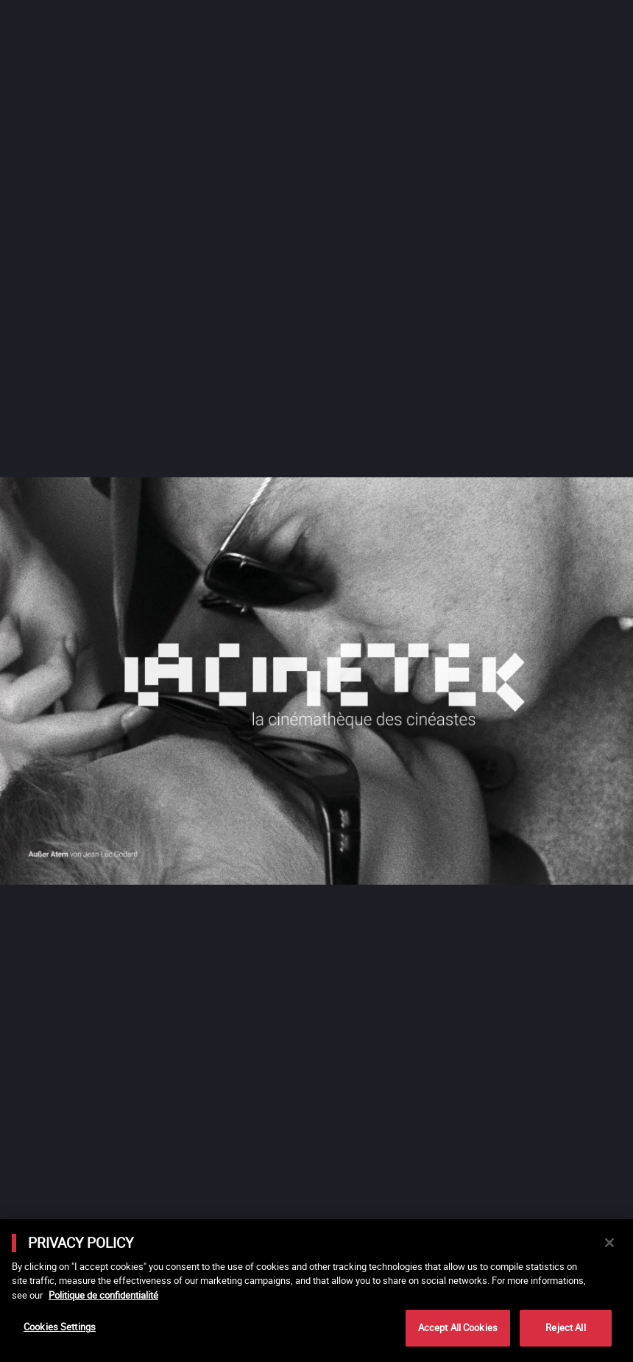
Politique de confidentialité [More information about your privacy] (103, 1295)
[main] (316, 1290)
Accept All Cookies (458, 1327)
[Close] (609, 1242)
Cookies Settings (60, 1326)
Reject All (565, 1327)
